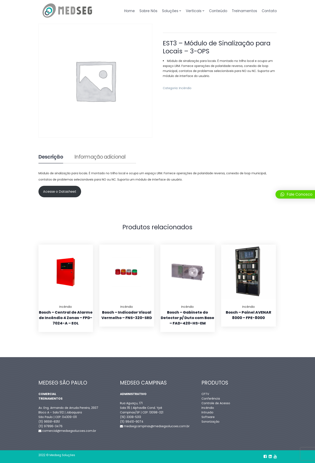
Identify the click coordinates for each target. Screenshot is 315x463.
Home (129, 10)
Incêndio (185, 88)
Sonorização (210, 421)
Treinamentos (244, 10)
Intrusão (207, 412)
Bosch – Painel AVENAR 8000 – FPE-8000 (248, 315)
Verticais (193, 10)
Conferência (210, 398)
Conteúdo (218, 10)
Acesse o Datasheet (59, 191)
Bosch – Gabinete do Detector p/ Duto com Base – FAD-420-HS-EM (187, 318)
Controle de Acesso (215, 403)
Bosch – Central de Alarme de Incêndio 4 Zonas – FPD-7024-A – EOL (66, 318)
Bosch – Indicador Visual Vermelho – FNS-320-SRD (126, 315)
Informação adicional (100, 157)
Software (208, 417)
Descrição (50, 157)
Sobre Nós (148, 10)
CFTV (205, 394)
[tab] (50, 158)
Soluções (170, 10)
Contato (269, 10)
